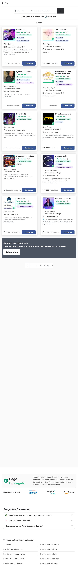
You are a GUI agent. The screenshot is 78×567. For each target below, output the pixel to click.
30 (41, 265)
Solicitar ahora (12, 252)
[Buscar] (60, 11)
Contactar (29, 63)
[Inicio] (4, 3)
